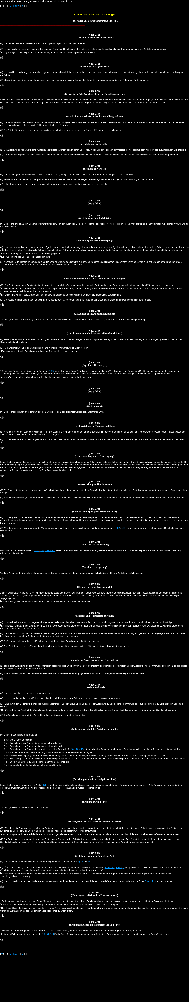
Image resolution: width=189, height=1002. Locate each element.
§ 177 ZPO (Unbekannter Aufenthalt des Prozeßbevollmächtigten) (94, 332)
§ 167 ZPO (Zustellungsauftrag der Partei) (94, 65)
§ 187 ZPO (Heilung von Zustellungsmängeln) (94, 585)
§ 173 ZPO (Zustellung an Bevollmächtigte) (94, 216)
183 (42, 550)
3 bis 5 (119, 867)
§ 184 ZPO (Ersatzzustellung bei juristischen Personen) (94, 510)
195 (52, 934)
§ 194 (46, 934)
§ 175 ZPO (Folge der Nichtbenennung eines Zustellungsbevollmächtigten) (94, 277)
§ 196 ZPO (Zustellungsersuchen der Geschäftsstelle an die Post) (94, 923)
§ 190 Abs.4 (150, 881)
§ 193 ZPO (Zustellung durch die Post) (94, 800)
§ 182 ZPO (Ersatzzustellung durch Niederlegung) (94, 454)
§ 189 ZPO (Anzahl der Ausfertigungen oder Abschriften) (94, 658)
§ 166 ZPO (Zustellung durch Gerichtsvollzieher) (94, 36)
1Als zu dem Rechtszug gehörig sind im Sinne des (24, 371)
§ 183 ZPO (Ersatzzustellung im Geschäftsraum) (94, 482)
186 (90, 862)
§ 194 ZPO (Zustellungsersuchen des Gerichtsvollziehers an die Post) (94, 820)
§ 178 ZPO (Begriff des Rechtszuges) (94, 363)
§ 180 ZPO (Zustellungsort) (94, 404)
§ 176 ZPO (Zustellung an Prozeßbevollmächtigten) (94, 312)
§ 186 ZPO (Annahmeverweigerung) (94, 565)
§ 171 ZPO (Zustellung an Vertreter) (94, 167)
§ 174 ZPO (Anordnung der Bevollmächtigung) (94, 239)
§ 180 (81, 862)
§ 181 (117, 528)
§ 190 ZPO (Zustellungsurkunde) (95, 686)
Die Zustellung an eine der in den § (17, 550)
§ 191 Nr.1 (110, 867)
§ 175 (44, 785)
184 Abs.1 (50, 550)
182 (123, 528)
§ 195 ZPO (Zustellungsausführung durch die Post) (94, 854)
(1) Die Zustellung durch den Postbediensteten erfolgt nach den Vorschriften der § (39, 862)
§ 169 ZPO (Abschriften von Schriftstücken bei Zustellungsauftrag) (94, 115)
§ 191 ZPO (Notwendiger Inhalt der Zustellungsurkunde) (94, 727)
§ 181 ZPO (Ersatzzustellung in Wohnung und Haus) (94, 424)
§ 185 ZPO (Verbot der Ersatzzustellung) (94, 543)
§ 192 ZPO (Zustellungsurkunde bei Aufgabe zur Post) (94, 777)
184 (82, 749)
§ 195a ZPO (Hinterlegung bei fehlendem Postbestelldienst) (94, 894)
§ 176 (52, 371)
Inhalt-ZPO (14, 6)
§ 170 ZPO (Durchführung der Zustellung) (94, 142)
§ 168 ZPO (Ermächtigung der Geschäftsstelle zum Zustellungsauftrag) (94, 92)
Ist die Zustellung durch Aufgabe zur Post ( (20, 785)
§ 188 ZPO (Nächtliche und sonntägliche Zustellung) (94, 614)
